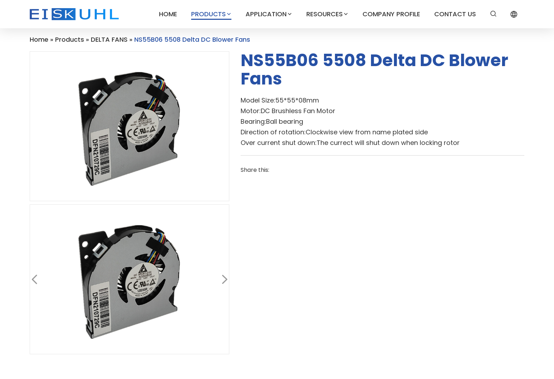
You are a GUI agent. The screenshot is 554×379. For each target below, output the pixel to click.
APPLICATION (269, 14)
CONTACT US (455, 14)
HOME (168, 14)
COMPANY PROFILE (391, 14)
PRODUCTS (211, 14)
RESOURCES (327, 14)
